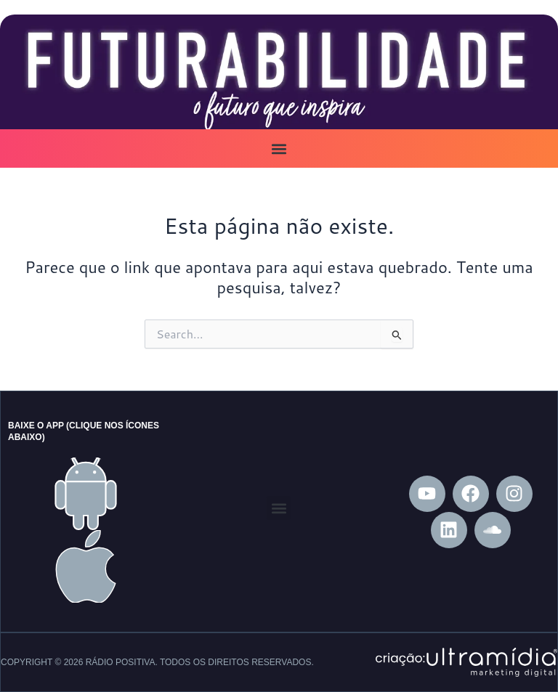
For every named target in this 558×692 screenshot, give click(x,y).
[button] (279, 148)
